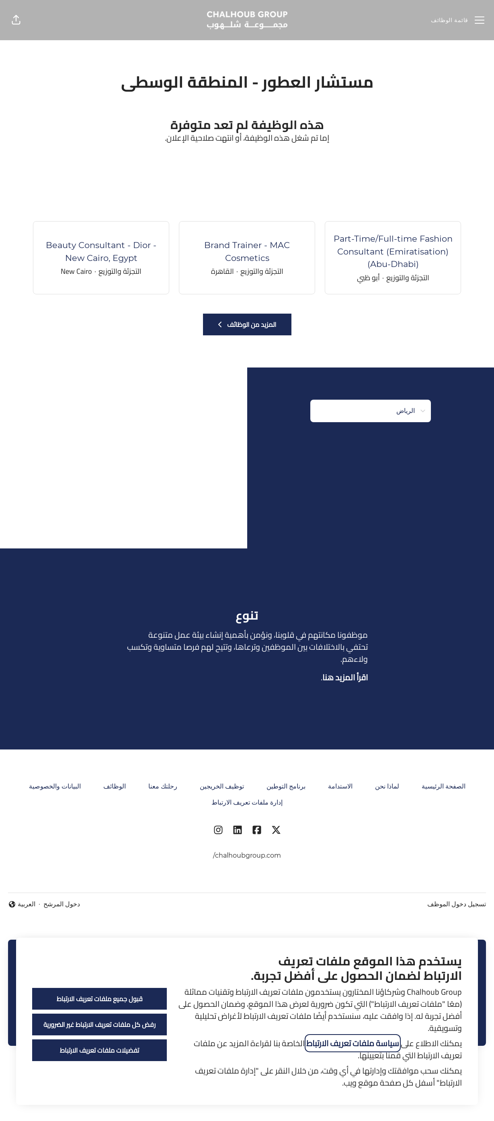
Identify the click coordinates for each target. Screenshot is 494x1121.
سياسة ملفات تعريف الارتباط (352, 1043)
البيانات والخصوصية (55, 786)
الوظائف (114, 786)
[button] (16, 20)
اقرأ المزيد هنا (345, 677)
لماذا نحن (387, 786)
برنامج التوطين (285, 786)
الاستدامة (340, 786)
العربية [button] (21, 904)
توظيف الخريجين (222, 786)
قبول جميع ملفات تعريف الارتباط (100, 999)
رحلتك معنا (162, 786)
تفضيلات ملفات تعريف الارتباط (99, 1050)
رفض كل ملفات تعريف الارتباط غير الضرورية (99, 1024)
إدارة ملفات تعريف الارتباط (247, 802)
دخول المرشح (61, 904)
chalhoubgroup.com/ (247, 855)
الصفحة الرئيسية (443, 786)
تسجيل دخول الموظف (456, 904)
